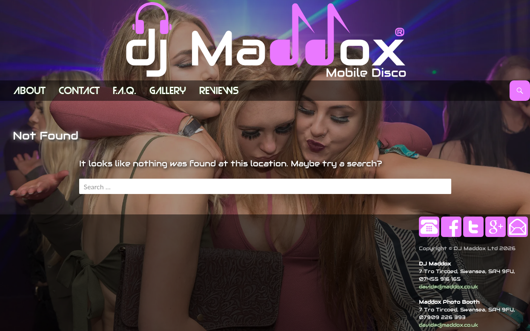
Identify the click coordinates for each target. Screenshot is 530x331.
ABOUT (30, 91)
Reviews (219, 91)
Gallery (167, 91)
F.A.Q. (124, 91)
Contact (79, 91)
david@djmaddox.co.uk (448, 286)
